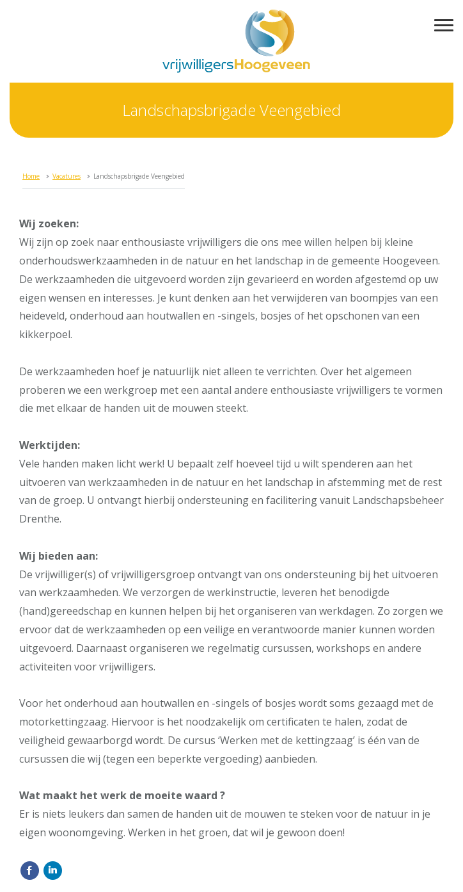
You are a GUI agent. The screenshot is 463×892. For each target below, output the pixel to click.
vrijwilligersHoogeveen (236, 41)
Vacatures (66, 176)
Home (31, 176)
